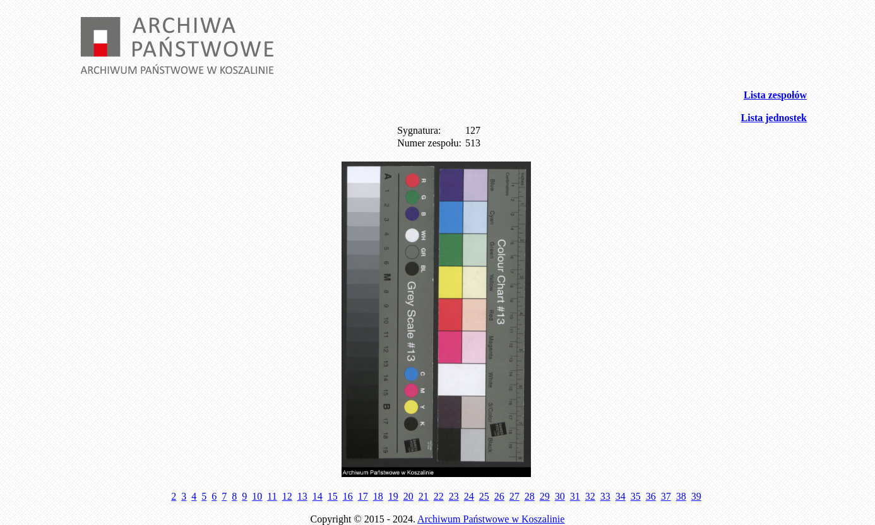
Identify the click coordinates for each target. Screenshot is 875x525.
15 (333, 496)
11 (272, 496)
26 (499, 496)
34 (621, 496)
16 (348, 496)
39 (696, 496)
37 (666, 496)
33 (605, 496)
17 (363, 496)
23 (454, 496)
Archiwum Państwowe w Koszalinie (490, 519)
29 (545, 496)
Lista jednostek (774, 117)
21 (424, 496)
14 (317, 496)
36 (651, 496)
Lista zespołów (775, 95)
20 (408, 496)
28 (530, 496)
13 (302, 496)
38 (681, 496)
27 (514, 496)
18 (378, 496)
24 (469, 496)
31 (575, 496)
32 (590, 496)
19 (393, 496)
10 (257, 496)
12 (287, 496)
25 (484, 496)
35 (636, 496)
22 (439, 496)
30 (560, 496)
